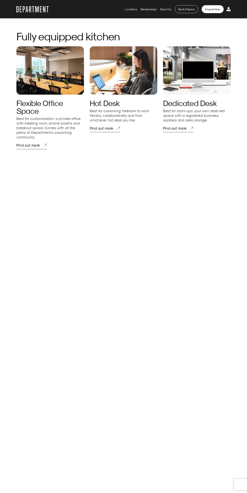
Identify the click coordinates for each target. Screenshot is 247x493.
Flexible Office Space (39, 106)
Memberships (148, 9)
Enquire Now (212, 9)
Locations (131, 9)
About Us (165, 9)
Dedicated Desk (190, 103)
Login (229, 9)
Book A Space (186, 9)
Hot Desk (105, 103)
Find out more (28, 145)
